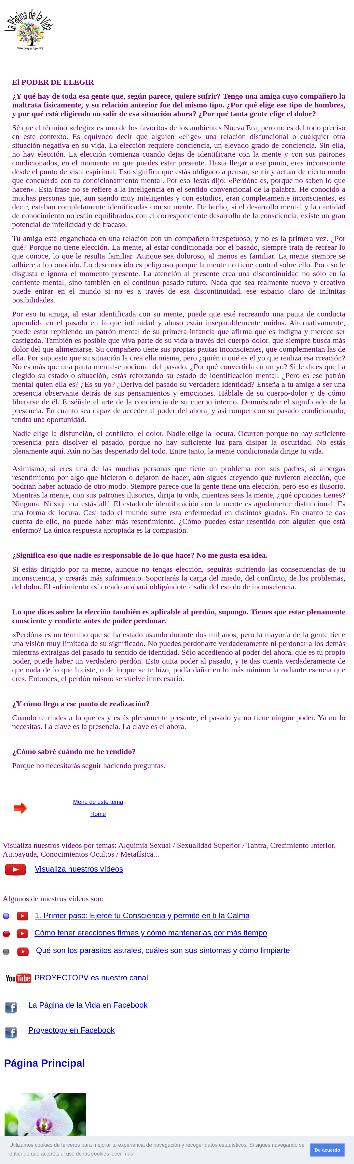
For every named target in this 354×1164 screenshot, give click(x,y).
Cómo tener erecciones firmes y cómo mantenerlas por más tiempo (150, 932)
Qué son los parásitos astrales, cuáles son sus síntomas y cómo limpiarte (163, 950)
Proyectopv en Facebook (71, 1030)
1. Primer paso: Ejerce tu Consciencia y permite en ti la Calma (142, 915)
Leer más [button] (122, 1154)
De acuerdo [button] (327, 1150)
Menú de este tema (98, 802)
